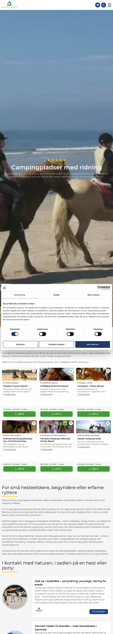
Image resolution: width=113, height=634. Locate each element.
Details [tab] (56, 295)
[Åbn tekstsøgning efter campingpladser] (103, 4)
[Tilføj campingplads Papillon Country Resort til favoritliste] (34, 371)
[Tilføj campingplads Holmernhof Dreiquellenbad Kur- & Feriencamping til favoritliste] (34, 423)
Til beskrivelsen (9, 394)
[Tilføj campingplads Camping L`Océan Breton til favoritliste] (108, 371)
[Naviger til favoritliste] (97, 4)
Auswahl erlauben (57, 344)
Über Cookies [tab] (94, 295)
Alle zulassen (93, 344)
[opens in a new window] (98, 611)
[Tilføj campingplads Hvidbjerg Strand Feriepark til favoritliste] (71, 371)
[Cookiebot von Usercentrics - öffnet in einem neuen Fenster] (99, 288)
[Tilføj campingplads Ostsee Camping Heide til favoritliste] (108, 423)
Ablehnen (20, 344)
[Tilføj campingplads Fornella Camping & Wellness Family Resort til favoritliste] (71, 423)
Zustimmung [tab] (19, 295)
